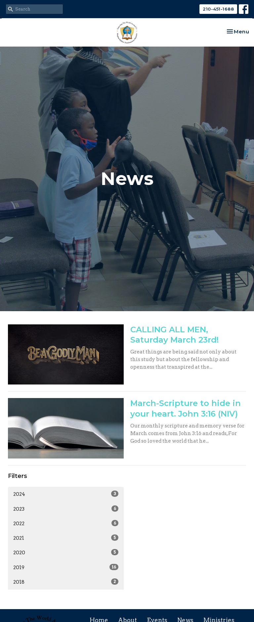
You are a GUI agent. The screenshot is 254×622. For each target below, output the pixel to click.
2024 (65, 494)
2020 (65, 552)
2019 (65, 567)
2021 (65, 537)
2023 (65, 508)
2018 (65, 581)
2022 (65, 523)
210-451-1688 (218, 9)
